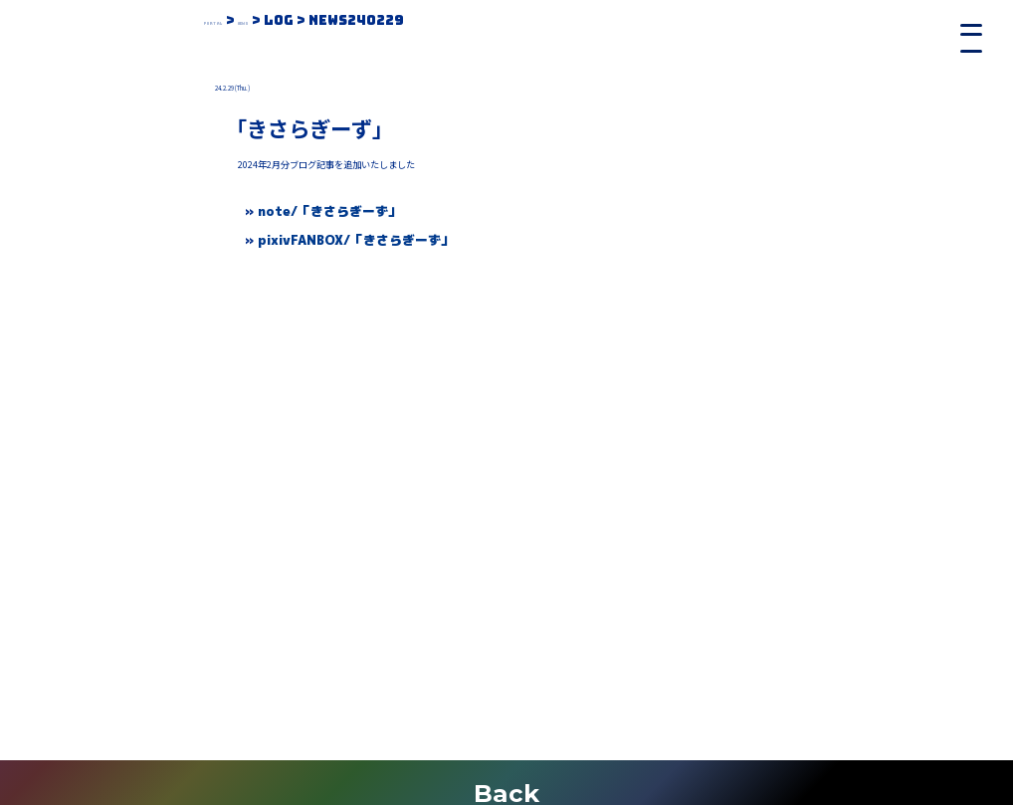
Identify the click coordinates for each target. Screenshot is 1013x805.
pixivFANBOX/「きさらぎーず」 (356, 240)
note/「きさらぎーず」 (329, 211)
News (295, 20)
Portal (232, 20)
